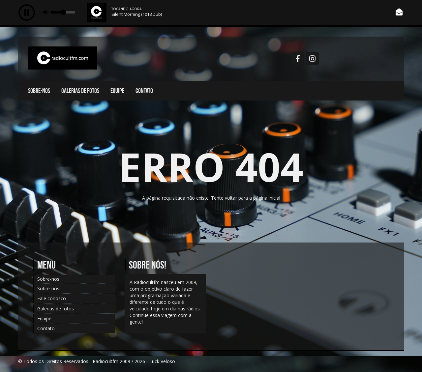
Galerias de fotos (80, 90)
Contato (144, 90)
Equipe (117, 90)
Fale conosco (51, 298)
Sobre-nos (39, 90)
